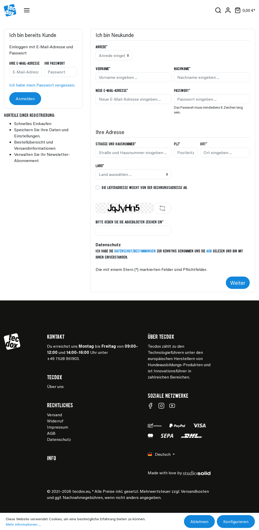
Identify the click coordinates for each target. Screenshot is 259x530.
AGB (209, 250)
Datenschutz (59, 439)
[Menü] (28, 10)
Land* (100, 165)
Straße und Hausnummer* (116, 143)
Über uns (55, 386)
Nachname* (182, 68)
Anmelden (25, 98)
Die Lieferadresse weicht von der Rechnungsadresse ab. (144, 187)
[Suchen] (218, 10)
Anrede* (101, 46)
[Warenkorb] (244, 10)
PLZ (177, 143)
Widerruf (55, 420)
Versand (54, 414)
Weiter (237, 282)
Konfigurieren (235, 521)
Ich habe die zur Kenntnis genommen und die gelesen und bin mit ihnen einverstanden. (169, 254)
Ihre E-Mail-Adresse (24, 63)
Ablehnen (199, 521)
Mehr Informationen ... (23, 524)
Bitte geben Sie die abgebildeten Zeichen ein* (129, 221)
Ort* (203, 143)
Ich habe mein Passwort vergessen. (42, 85)
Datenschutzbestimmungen (135, 250)
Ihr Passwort (54, 63)
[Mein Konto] (228, 10)
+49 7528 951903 (63, 358)
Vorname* (103, 68)
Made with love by (179, 472)
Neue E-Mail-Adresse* (112, 90)
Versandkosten (195, 491)
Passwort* (182, 90)
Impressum (57, 427)
